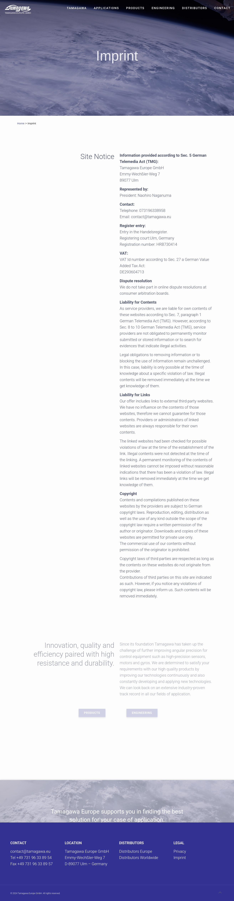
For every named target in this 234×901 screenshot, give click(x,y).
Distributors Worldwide (138, 857)
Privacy (180, 851)
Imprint (180, 857)
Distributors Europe (135, 851)
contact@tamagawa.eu (30, 851)
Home (20, 123)
